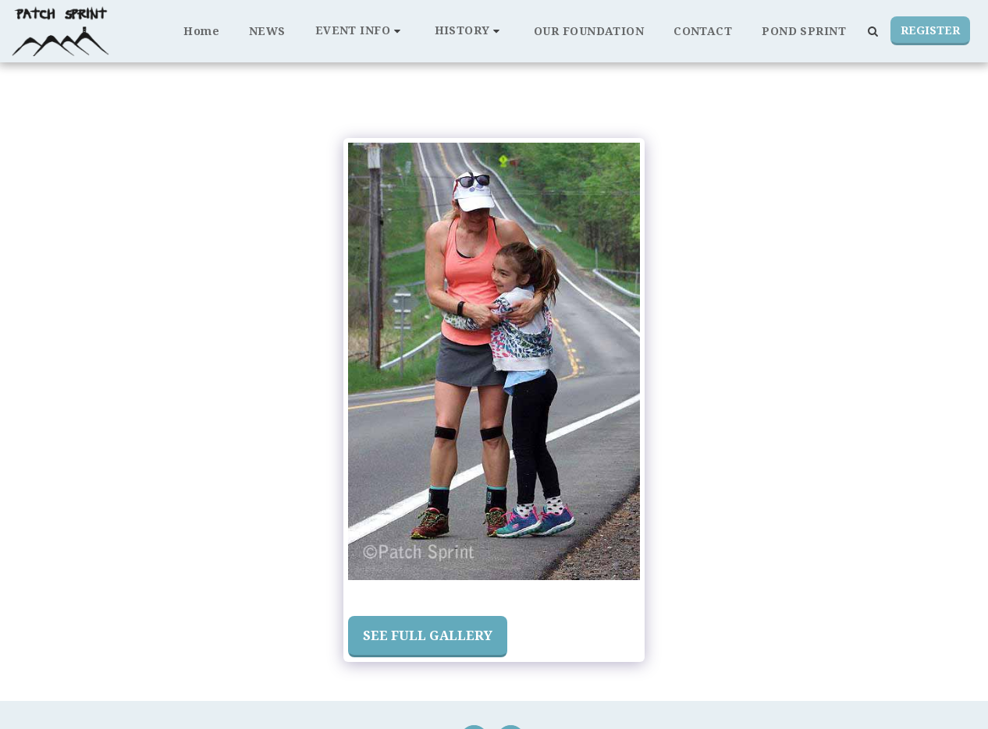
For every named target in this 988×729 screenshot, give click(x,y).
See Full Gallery (427, 635)
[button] (360, 30)
